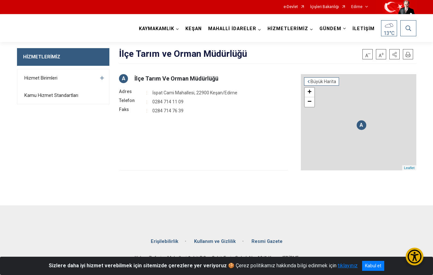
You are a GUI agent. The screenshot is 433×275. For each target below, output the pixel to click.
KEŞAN (193, 28)
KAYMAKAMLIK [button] (156, 28)
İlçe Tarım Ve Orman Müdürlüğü (176, 78)
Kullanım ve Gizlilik (215, 241)
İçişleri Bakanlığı (324, 7)
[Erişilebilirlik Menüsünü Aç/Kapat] (414, 256)
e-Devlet (291, 7)
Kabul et (373, 265)
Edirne (356, 7)
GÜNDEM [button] (330, 28)
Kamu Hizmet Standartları (51, 95)
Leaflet (409, 168)
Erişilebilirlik (164, 241)
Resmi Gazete (267, 241)
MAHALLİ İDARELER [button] (232, 28)
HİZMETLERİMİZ (41, 57)
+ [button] (309, 92)
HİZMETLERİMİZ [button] (287, 28)
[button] (394, 54)
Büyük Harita (323, 81)
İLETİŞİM (363, 28)
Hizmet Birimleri (40, 78)
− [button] (309, 102)
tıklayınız (348, 265)
